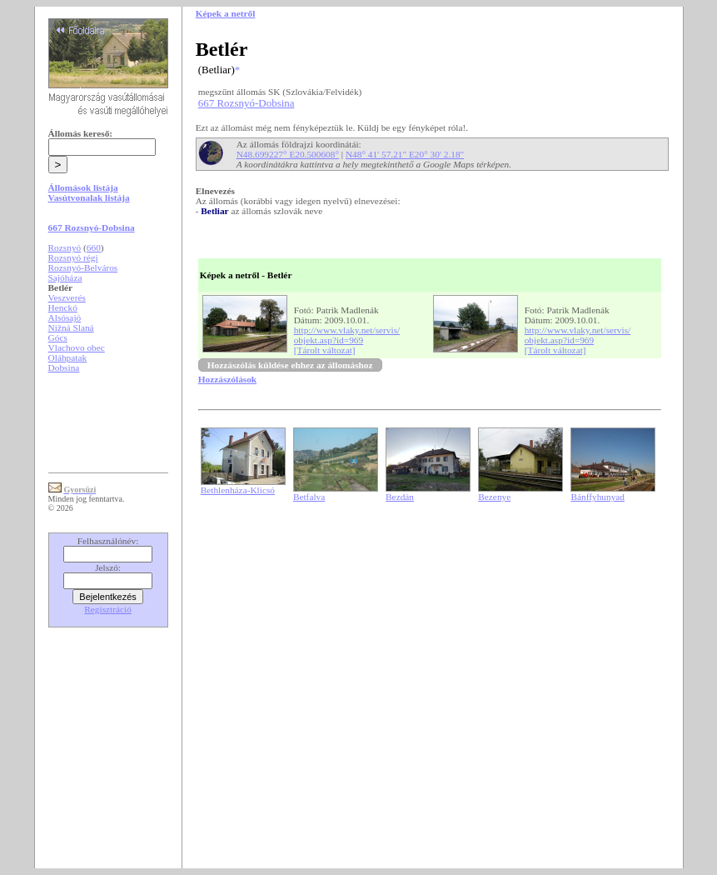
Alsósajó (65, 317)
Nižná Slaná (71, 327)
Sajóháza (65, 277)
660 (94, 247)
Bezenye (494, 497)
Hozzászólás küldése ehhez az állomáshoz (290, 365)
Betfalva (309, 497)
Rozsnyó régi (73, 257)
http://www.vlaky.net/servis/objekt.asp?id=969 (347, 335)
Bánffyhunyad (597, 497)
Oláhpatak (67, 357)
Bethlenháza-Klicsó (238, 490)
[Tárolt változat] (325, 350)
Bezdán (400, 497)
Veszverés (67, 297)
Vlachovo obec (76, 347)
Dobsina (64, 367)
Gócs (57, 337)
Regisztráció (108, 609)
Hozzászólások (227, 379)
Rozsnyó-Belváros (83, 267)
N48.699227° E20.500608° (288, 154)
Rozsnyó (65, 247)
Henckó (62, 307)
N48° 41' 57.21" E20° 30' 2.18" (405, 154)
